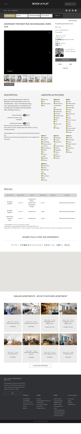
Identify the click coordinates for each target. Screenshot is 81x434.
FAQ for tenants (58, 409)
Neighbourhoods (58, 413)
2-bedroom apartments (59, 423)
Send (57, 15)
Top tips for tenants (58, 426)
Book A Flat (40, 5)
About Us (25, 419)
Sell (9, 10)
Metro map (67, 244)
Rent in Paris (40, 417)
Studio (55, 419)
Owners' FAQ (40, 413)
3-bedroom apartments (59, 424)
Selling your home (41, 419)
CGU (47, 432)
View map (65, 68)
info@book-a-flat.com (28, 415)
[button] (49, 52)
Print (70, 64)
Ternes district (18, 101)
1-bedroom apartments (59, 421)
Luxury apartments (58, 417)
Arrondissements (33, 15)
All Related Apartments (40, 376)
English (6, 4)
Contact (25, 417)
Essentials (70, 413)
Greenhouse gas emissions (16, 123)
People (69, 411)
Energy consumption (17, 115)
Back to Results (73, 20)
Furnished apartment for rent (44, 411)
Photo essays (71, 409)
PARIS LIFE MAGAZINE (72, 406)
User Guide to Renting (42, 415)
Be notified (65, 59)
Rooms (19, 15)
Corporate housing (58, 411)
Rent (5, 10)
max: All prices (45, 15)
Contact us (15, 10)
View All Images (9, 84)
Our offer (39, 409)
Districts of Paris (58, 415)
